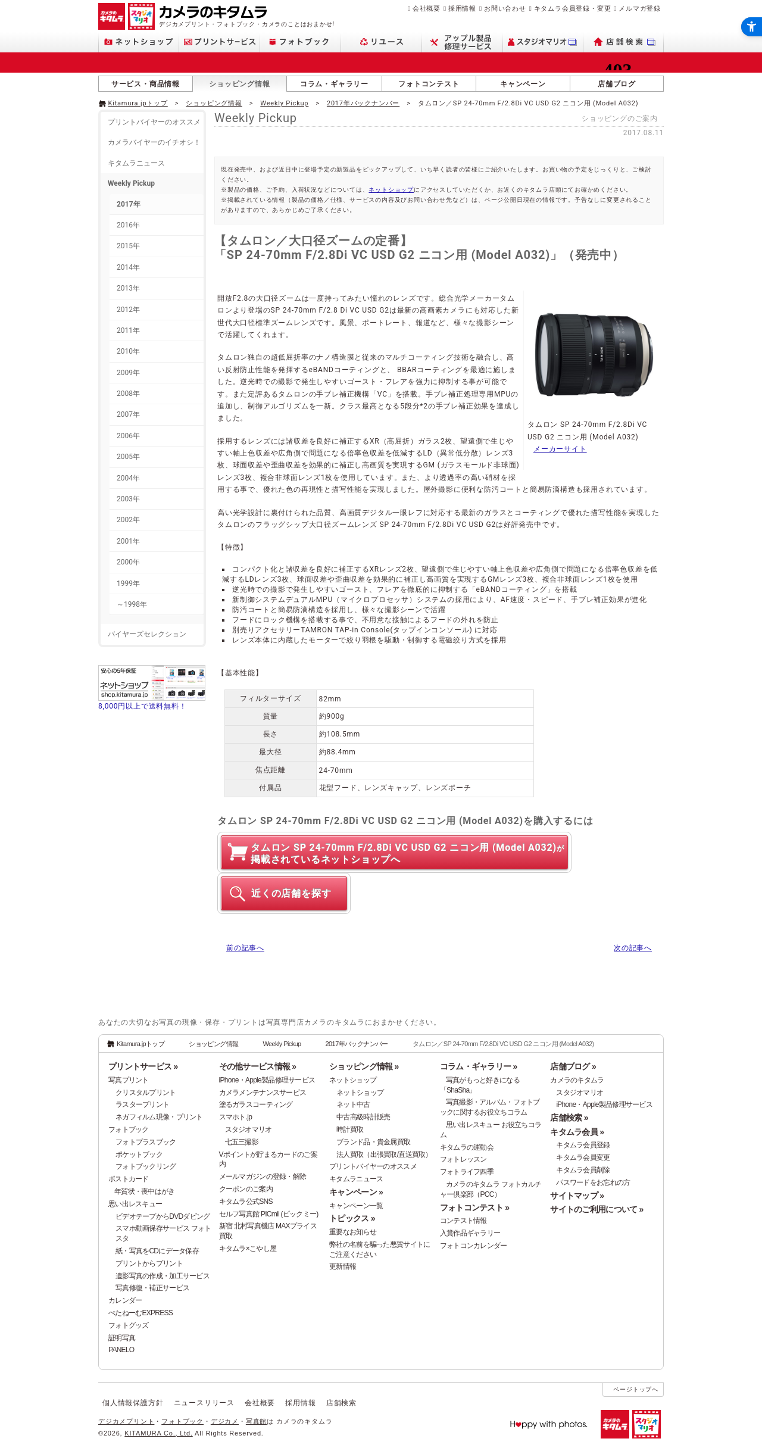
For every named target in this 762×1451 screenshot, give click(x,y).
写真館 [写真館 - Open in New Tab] (256, 1421)
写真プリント (128, 1080)
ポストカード (128, 1179)
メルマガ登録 (640, 8)
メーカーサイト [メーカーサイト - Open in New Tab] (560, 449)
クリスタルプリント (145, 1092)
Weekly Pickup (284, 103)
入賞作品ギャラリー (470, 1233)
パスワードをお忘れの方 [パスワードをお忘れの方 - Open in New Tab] (593, 1182)
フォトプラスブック (145, 1142)
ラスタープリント (142, 1104)
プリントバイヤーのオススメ (154, 122)
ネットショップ (391, 189)
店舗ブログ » (573, 1066)
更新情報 (342, 1266)
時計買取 (349, 1129)
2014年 (128, 267)
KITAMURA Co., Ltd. (158, 1433)
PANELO (121, 1350)
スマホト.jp (235, 1117)
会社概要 (427, 8)
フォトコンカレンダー (473, 1245)
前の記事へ (245, 948)
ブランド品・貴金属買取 (373, 1142)
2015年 (128, 246)
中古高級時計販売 (363, 1117)
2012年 (128, 309)
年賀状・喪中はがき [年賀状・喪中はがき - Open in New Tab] (144, 1191)
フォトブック (128, 1129)
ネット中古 (353, 1104)
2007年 (128, 414)
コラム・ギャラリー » (478, 1066)
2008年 (128, 393)
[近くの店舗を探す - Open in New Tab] (284, 893)
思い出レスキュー (135, 1204)
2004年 (128, 478)
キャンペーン (523, 84)
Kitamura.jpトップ (138, 103)
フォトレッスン (463, 1159)
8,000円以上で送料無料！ (142, 706)
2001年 (128, 541)
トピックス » (352, 1218)
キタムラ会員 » (577, 1132)
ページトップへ (635, 1389)
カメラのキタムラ (577, 1080)
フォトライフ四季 (467, 1172)
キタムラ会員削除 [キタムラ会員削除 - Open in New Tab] (583, 1170)
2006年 (128, 436)
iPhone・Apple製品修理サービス (267, 1080)
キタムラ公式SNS (246, 1201)
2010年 (128, 351)
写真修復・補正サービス (152, 1288)
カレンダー (125, 1300)
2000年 (128, 562)
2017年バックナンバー (363, 103)
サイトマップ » (577, 1195)
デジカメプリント (126, 1421)
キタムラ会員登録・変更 (572, 8)
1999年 (128, 583)
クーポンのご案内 (246, 1189)
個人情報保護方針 (132, 1403)
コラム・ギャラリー (334, 84)
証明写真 (121, 1338)
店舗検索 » (569, 1117)
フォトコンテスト (428, 84)
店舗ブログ (617, 84)
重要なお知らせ (352, 1232)
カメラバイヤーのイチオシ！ (154, 142)
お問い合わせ (505, 8)
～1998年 (132, 604)
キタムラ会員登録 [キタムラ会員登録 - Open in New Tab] (583, 1145)
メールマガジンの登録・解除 (263, 1176)
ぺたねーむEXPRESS (140, 1313)
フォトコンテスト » (474, 1207)
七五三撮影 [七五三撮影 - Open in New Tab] (241, 1142)
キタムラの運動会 (467, 1147)
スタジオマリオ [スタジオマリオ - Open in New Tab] (248, 1129)
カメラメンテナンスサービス (263, 1092)
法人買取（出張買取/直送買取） (384, 1154)
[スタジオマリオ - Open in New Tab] (543, 42)
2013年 (128, 288)
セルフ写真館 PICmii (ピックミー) (268, 1214)
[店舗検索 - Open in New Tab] (623, 42)
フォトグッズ (128, 1325)
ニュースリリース (204, 1403)
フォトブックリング (145, 1166)
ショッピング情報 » (363, 1066)
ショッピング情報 (239, 84)
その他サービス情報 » (257, 1066)
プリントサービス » (142, 1066)
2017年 (128, 204)
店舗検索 (341, 1403)
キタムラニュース (136, 163)
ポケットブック (139, 1154)
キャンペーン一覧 (356, 1206)
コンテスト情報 (463, 1220)
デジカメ (225, 1421)
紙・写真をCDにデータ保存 (157, 1251)
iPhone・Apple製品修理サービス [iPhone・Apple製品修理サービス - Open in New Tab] (604, 1104)
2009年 (128, 373)
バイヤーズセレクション (147, 634)
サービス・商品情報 (145, 84)
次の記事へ (633, 948)
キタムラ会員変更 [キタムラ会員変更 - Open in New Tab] (583, 1157)
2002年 (128, 520)
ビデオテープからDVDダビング (162, 1216)
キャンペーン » (356, 1192)
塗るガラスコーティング (256, 1104)
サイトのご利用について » (596, 1209)
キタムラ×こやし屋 (248, 1248)
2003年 (128, 499)
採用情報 (462, 8)
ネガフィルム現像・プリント (159, 1117)
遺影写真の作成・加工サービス (162, 1276)
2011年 (128, 330)
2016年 (128, 225)
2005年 (128, 457)
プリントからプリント (149, 1263)
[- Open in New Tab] (639, 102)
